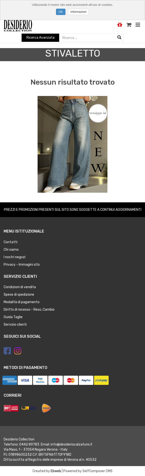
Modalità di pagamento (22, 302)
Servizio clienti (15, 324)
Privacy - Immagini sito (22, 265)
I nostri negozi (14, 257)
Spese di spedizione (19, 295)
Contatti (10, 242)
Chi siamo (11, 250)
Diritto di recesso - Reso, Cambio (29, 310)
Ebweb (56, 471)
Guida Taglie (13, 317)
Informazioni (78, 12)
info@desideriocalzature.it (71, 444)
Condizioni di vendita (20, 287)
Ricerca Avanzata (40, 38)
